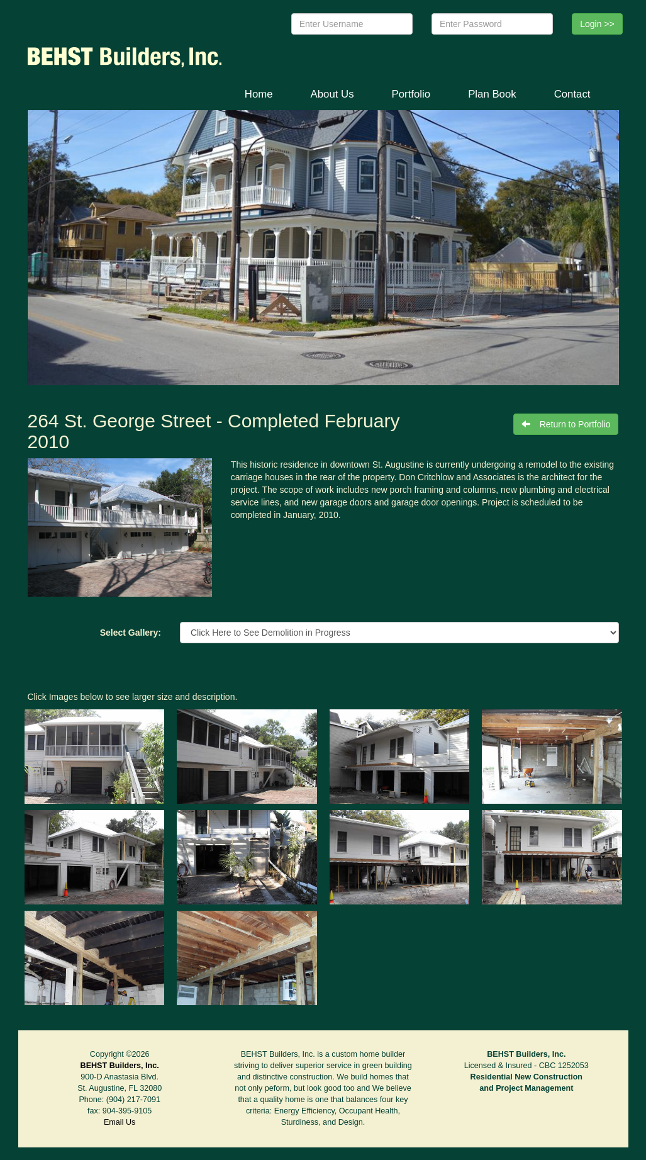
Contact (572, 94)
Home (259, 94)
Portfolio (411, 94)
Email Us (119, 1122)
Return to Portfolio (566, 424)
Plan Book (492, 94)
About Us (332, 94)
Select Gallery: (130, 633)
